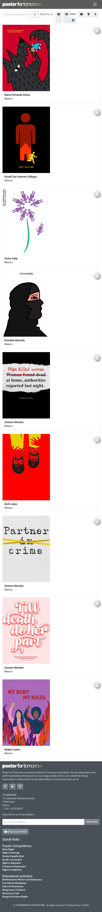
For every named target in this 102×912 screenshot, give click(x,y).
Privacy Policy (73, 905)
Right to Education (11, 863)
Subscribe (92, 821)
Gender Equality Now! (13, 856)
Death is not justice (12, 859)
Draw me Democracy (12, 886)
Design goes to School (13, 890)
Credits (85, 905)
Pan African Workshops (14, 883)
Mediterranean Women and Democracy (22, 879)
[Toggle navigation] (95, 4)
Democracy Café (10, 893)
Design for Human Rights (15, 896)
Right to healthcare (12, 870)
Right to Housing (10, 852)
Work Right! (8, 849)
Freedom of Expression (14, 866)
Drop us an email (15, 831)
